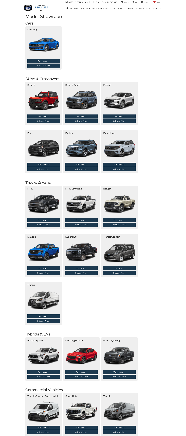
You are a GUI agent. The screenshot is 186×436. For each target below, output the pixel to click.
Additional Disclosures (65, 428)
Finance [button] (129, 8)
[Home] (67, 8)
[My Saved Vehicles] (157, 2)
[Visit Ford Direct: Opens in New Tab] (78, 430)
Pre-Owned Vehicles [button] (101, 8)
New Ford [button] (85, 8)
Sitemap (48, 428)
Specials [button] (74, 8)
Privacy (54, 428)
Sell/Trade (119, 8)
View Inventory (40, 56)
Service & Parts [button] (143, 8)
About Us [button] (157, 8)
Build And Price (40, 61)
